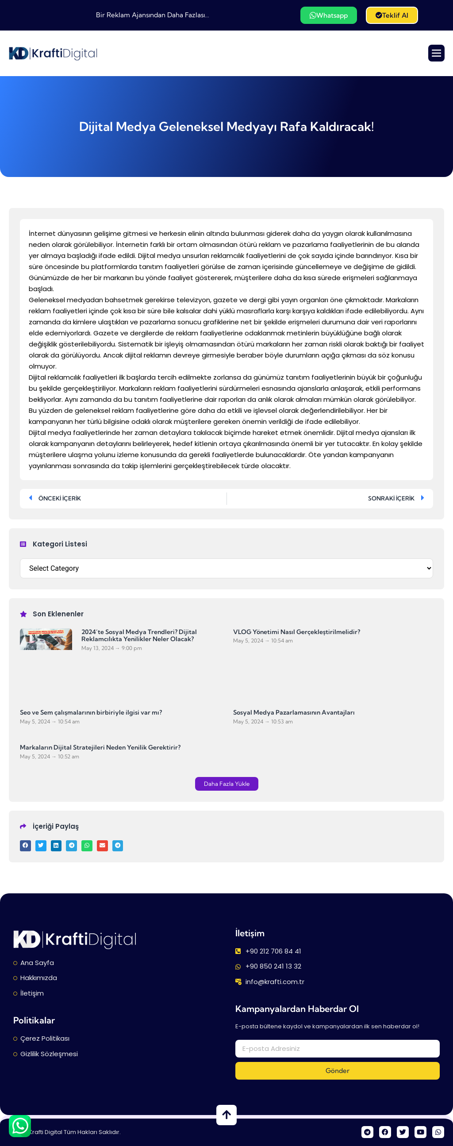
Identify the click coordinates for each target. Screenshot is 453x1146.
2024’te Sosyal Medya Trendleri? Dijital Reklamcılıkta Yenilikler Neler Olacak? (139, 635)
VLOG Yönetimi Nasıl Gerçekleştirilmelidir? (296, 631)
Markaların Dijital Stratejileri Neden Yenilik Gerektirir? (100, 747)
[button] (226, 784)
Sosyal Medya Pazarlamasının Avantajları (294, 712)
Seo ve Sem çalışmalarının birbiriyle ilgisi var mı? (91, 712)
